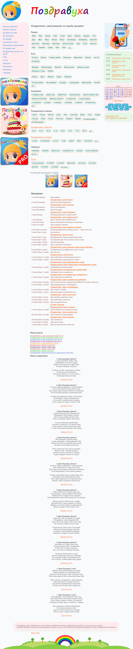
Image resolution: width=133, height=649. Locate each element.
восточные (92, 163)
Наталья (51, 114)
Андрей (97, 114)
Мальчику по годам (38, 71)
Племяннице (71, 39)
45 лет (41, 131)
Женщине (35, 67)
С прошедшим (74, 82)
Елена (58, 114)
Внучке (54, 39)
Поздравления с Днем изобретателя (63, 312)
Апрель (116, 109)
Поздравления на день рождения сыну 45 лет (46, 339)
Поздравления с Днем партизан (62, 317)
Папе (40, 36)
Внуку (62, 39)
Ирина (83, 114)
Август (111, 104)
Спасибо (97, 82)
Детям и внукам (68, 43)
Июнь (118, 86)
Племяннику (83, 39)
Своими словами (54, 57)
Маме (34, 36)
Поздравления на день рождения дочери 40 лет (46, 338)
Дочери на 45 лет (66, 406)
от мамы (35, 141)
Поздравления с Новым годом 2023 (42, 345)
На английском (51, 82)
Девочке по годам (83, 67)
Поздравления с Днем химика (61, 200)
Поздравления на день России (61, 255)
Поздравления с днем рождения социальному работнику (71, 247)
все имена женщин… (90, 119)
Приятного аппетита (56, 98)
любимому (35, 150)
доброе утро (55, 150)
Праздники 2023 (112, 116)
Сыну (55, 36)
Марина (78, 118)
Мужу (47, 39)
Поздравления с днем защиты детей (63, 217)
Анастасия (59, 118)
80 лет (85, 131)
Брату (70, 36)
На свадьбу (7, 39)
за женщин (54, 167)
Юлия (43, 118)
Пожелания (67, 57)
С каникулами (71, 98)
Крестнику (56, 43)
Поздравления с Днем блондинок (62, 212)
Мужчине (58, 67)
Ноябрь (108, 107)
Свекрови (41, 47)
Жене (40, 39)
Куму (64, 47)
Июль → (122, 100)
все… (70, 48)
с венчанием (88, 141)
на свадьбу (60, 163)
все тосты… (65, 167)
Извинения (7, 69)
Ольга (90, 114)
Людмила (69, 118)
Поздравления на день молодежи (62, 307)
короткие (35, 167)
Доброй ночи (62, 95)
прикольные (71, 163)
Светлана (35, 118)
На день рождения (10, 26)
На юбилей (35, 61)
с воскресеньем (90, 102)
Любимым (67, 77)
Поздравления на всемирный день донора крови (68, 270)
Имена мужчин (69, 67)
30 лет (34, 131)
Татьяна (42, 114)
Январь (121, 107)
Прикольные (78, 57)
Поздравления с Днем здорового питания (65, 227)
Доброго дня (50, 95)
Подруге (35, 77)
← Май (114, 100)
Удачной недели (75, 95)
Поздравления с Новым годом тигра (43, 347)
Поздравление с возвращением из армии (44, 343)
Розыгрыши (7, 66)
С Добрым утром (37, 95)
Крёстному (35, 43)
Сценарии (7, 73)
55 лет (56, 131)
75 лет (77, 131)
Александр (73, 114)
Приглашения (86, 82)
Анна (65, 114)
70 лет (70, 131)
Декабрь (114, 107)
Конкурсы (7, 63)
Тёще (78, 43)
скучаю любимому (92, 150)
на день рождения (38, 163)
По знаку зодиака (37, 82)
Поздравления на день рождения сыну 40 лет (46, 341)
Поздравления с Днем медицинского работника (68, 279)
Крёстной (93, 39)
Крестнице (45, 43)
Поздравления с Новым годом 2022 (42, 349)
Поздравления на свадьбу (41, 137)
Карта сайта (35, 633)
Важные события (9, 30)
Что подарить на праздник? (116, 118)
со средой (47, 102)
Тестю (85, 43)
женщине (79, 150)
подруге (71, 141)
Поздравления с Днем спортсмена (63, 294)
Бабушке (77, 36)
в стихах (55, 141)
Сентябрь (118, 104)
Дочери (47, 36)
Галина (50, 118)
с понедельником (84, 98)
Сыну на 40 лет (66, 589)
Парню (59, 77)
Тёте (94, 36)
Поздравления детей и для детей (13, 52)
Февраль (128, 107)
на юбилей (50, 163)
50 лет (48, 131)
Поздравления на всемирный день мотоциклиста (68, 274)
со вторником (36, 102)
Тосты (33, 159)
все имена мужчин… (38, 122)
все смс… (35, 154)
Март (110, 109)
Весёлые (88, 57)
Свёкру (50, 47)
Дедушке (86, 36)
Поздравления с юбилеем (41, 127)
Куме (57, 47)
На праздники (8, 36)
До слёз (96, 57)
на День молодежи (57, 304)
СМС (5, 57)
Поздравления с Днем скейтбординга (64, 287)
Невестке (93, 43)
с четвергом (57, 102)
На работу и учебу (10, 33)
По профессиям (9, 48)
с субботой (78, 102)
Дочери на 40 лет (66, 379)
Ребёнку (50, 71)
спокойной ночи (68, 150)
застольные (82, 163)
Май (121, 109)
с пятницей (68, 102)
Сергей (34, 114)
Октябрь (125, 104)
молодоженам (45, 141)
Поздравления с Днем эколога (61, 235)
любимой (45, 150)
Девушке (51, 77)
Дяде (33, 39)
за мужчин (44, 167)
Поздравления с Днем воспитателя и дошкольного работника (51, 353)
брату (79, 141)
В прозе (43, 57)
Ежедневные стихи (10, 42)
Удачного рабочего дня (90, 95)
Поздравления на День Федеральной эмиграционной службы (73, 265)
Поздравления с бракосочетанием (42, 351)
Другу (43, 77)
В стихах (35, 57)
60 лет (63, 131)
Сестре (62, 36)
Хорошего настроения (39, 98)
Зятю (33, 47)
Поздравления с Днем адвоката (62, 205)
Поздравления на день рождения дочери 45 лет (46, 336)
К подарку (62, 82)
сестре (63, 141)
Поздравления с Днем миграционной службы (67, 262)
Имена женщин (46, 67)
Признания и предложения (13, 45)
